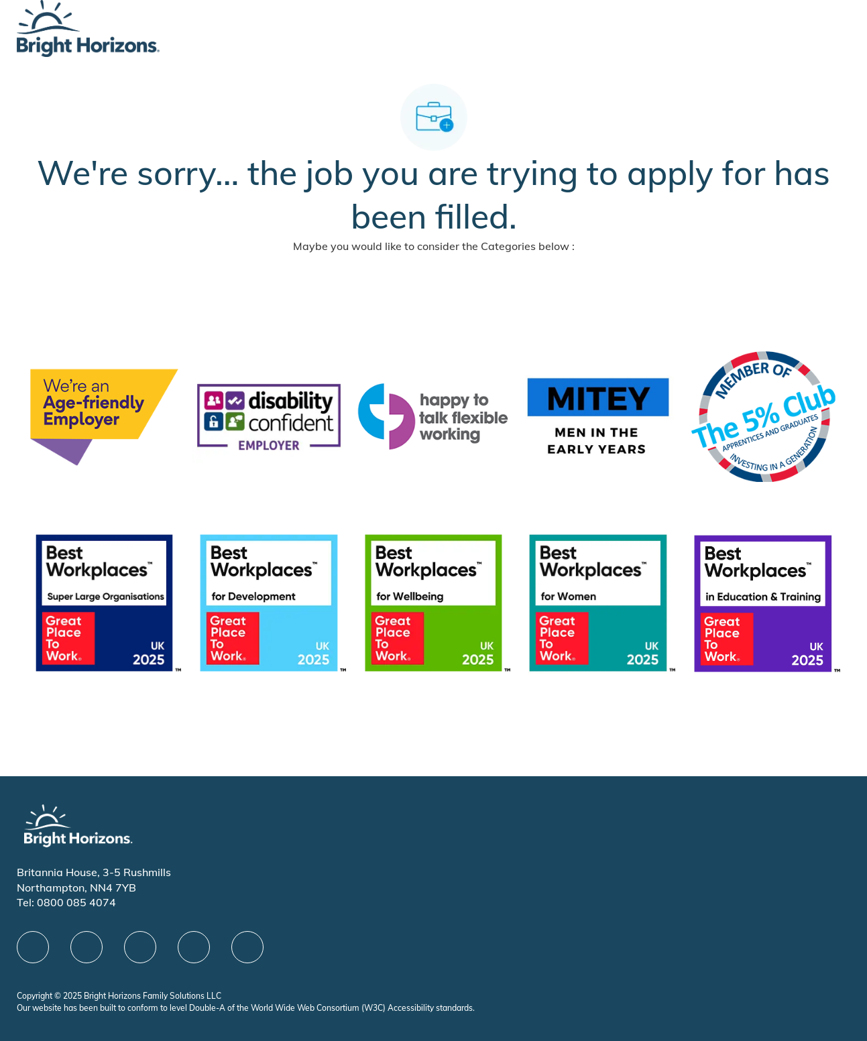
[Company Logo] (88, 27)
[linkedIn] (86, 947)
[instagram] (247, 947)
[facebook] (33, 947)
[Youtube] (194, 947)
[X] (140, 947)
